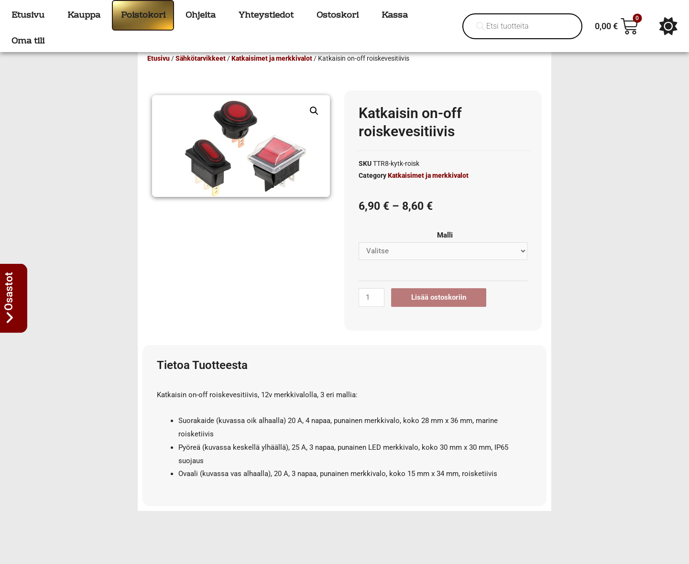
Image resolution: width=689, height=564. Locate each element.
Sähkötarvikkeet (200, 72)
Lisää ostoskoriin (438, 311)
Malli (445, 249)
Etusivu (158, 72)
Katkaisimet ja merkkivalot (271, 72)
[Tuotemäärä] (371, 311)
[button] (314, 124)
